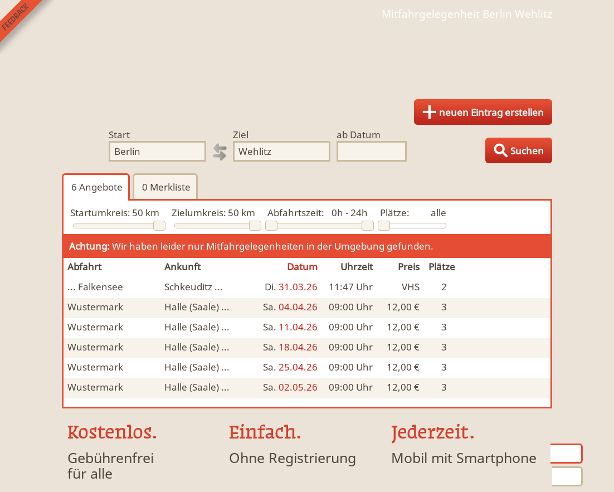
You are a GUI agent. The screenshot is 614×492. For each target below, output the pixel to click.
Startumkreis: (100, 212)
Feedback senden (27, 27)
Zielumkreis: (199, 212)
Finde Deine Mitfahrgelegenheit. (307, 55)
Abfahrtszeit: (295, 212)
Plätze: (395, 212)
